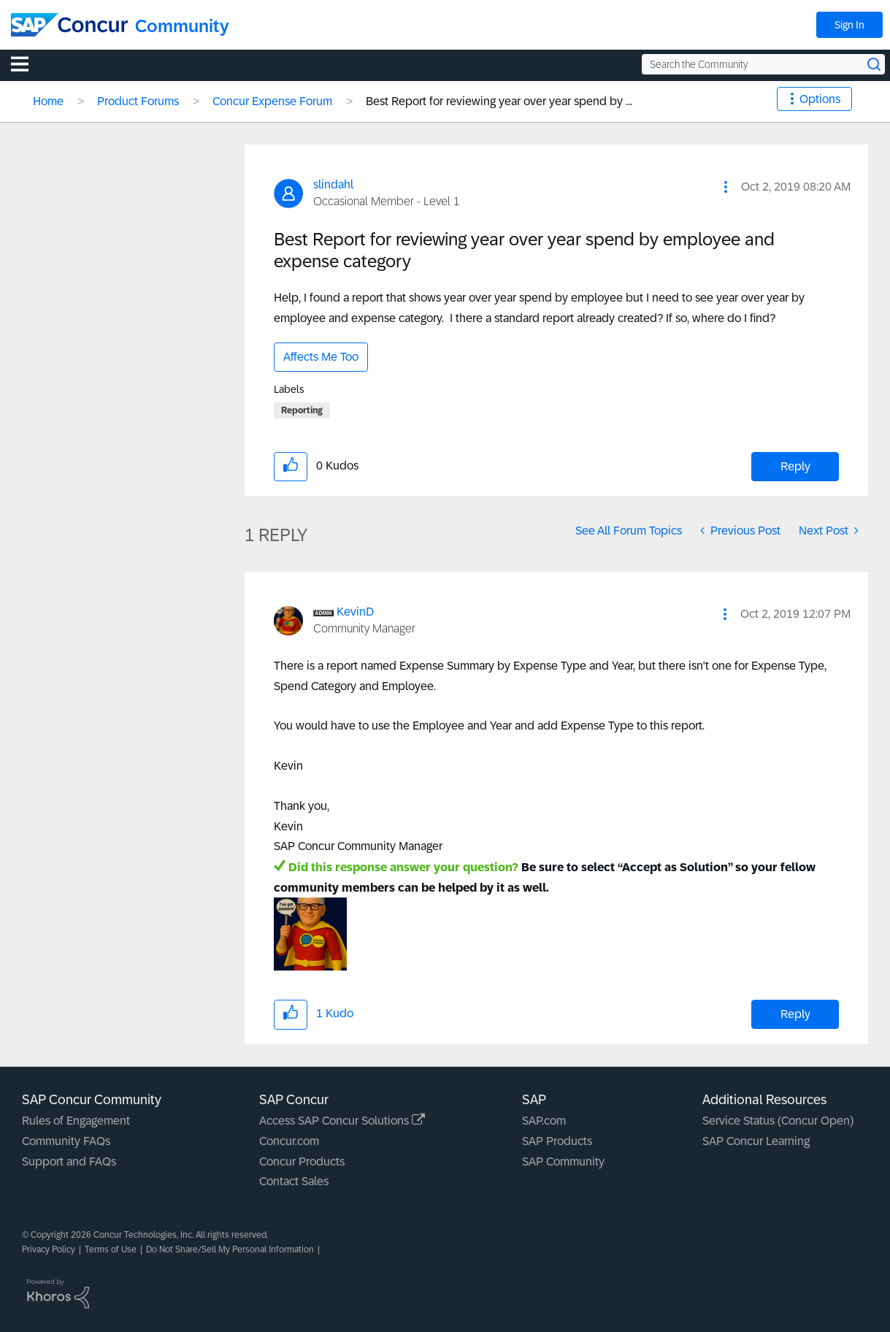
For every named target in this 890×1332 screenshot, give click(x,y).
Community (182, 26)
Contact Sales (294, 1181)
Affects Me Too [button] (320, 357)
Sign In (849, 25)
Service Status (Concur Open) (777, 1120)
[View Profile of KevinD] (355, 611)
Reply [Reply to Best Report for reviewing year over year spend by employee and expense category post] (795, 466)
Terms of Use (111, 1249)
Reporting (302, 410)
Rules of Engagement (76, 1120)
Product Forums (138, 101)
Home (48, 101)
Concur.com (289, 1141)
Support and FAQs (69, 1161)
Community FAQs (66, 1141)
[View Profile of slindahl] (333, 184)
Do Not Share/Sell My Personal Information (230, 1249)
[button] (725, 187)
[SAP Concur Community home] (69, 25)
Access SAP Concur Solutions (342, 1120)
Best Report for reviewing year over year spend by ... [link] (499, 101)
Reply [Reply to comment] (795, 1014)
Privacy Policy (48, 1249)
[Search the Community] (763, 64)
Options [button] (819, 99)
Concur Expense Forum (272, 101)
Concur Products (302, 1161)
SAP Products (557, 1141)
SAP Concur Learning (756, 1141)
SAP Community (563, 1161)
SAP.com (544, 1120)
